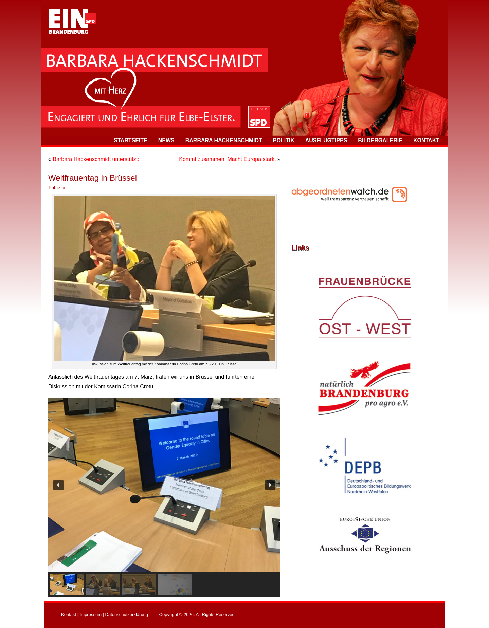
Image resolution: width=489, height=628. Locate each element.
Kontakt (426, 140)
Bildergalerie (380, 140)
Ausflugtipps (326, 140)
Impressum (91, 614)
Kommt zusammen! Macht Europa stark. (227, 159)
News (166, 140)
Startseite (130, 140)
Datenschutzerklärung (126, 614)
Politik (283, 140)
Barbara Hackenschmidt (223, 140)
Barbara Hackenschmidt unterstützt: (96, 159)
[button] (58, 485)
